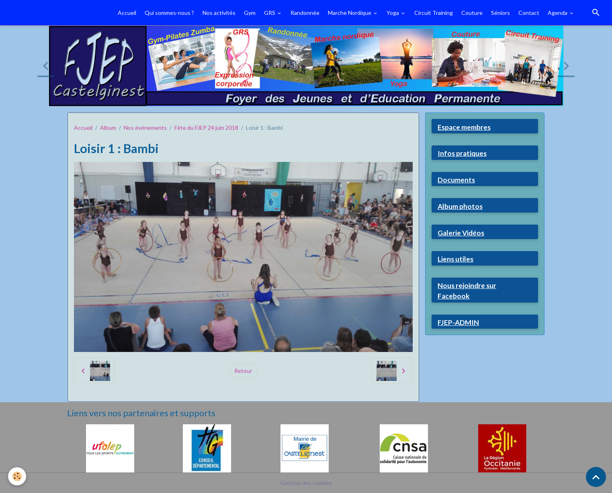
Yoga (393, 12)
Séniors (500, 12)
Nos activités (219, 12)
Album (108, 127)
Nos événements (145, 127)
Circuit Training (433, 12)
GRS (270, 12)
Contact (528, 12)
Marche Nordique (350, 12)
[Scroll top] (596, 477)
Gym (250, 12)
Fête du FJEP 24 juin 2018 (206, 127)
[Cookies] (17, 476)
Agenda (558, 12)
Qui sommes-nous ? (169, 12)
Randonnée (305, 12)
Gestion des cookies (306, 482)
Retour (243, 370)
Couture (472, 12)
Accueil (127, 12)
